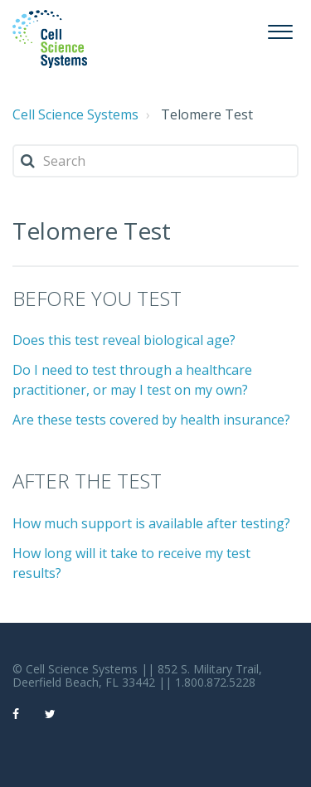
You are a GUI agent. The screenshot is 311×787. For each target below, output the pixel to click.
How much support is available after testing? (151, 523)
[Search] (155, 160)
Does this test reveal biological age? (124, 340)
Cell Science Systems (75, 114)
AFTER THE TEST (87, 480)
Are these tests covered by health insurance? (151, 420)
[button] (280, 29)
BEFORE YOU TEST (97, 298)
